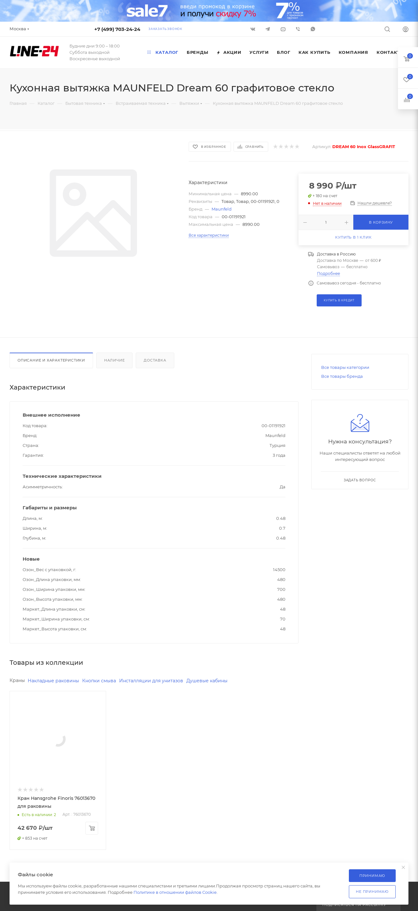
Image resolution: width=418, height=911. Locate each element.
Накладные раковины (53, 681)
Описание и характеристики (51, 360)
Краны (17, 680)
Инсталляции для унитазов (151, 681)
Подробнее (328, 273)
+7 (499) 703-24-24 (117, 29)
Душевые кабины (206, 681)
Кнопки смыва (99, 681)
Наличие (114, 360)
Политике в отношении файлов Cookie (175, 892)
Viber (298, 29)
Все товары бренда (342, 376)
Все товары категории (345, 367)
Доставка (155, 360)
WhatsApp (313, 29)
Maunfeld (222, 209)
